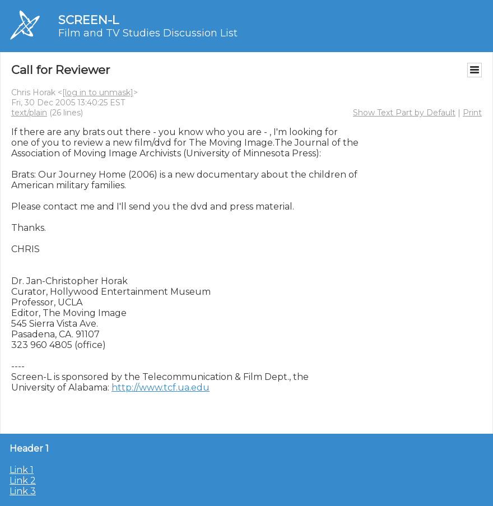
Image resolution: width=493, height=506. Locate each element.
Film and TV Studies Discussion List (148, 33)
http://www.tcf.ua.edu (160, 387)
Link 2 (23, 480)
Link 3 (23, 491)
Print (472, 113)
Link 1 (22, 470)
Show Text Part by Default (404, 113)
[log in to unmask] (97, 92)
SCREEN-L (88, 20)
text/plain (29, 113)
